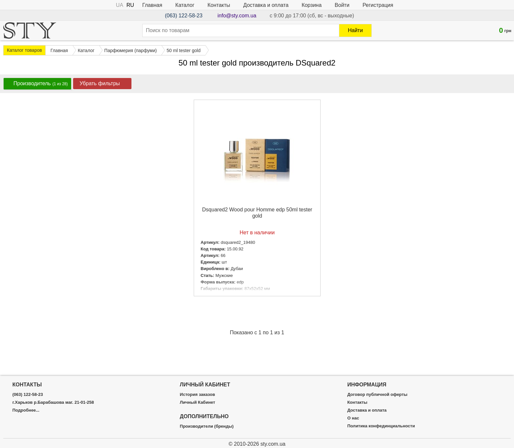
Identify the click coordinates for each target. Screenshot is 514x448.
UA (119, 5)
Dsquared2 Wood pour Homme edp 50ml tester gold (257, 213)
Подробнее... (25, 410)
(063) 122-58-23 (184, 15)
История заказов (197, 394)
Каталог (184, 5)
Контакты (219, 5)
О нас (353, 418)
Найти (355, 30)
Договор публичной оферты (377, 394)
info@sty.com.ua (237, 15)
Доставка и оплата (265, 5)
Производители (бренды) (207, 426)
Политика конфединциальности (381, 426)
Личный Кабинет (197, 402)
